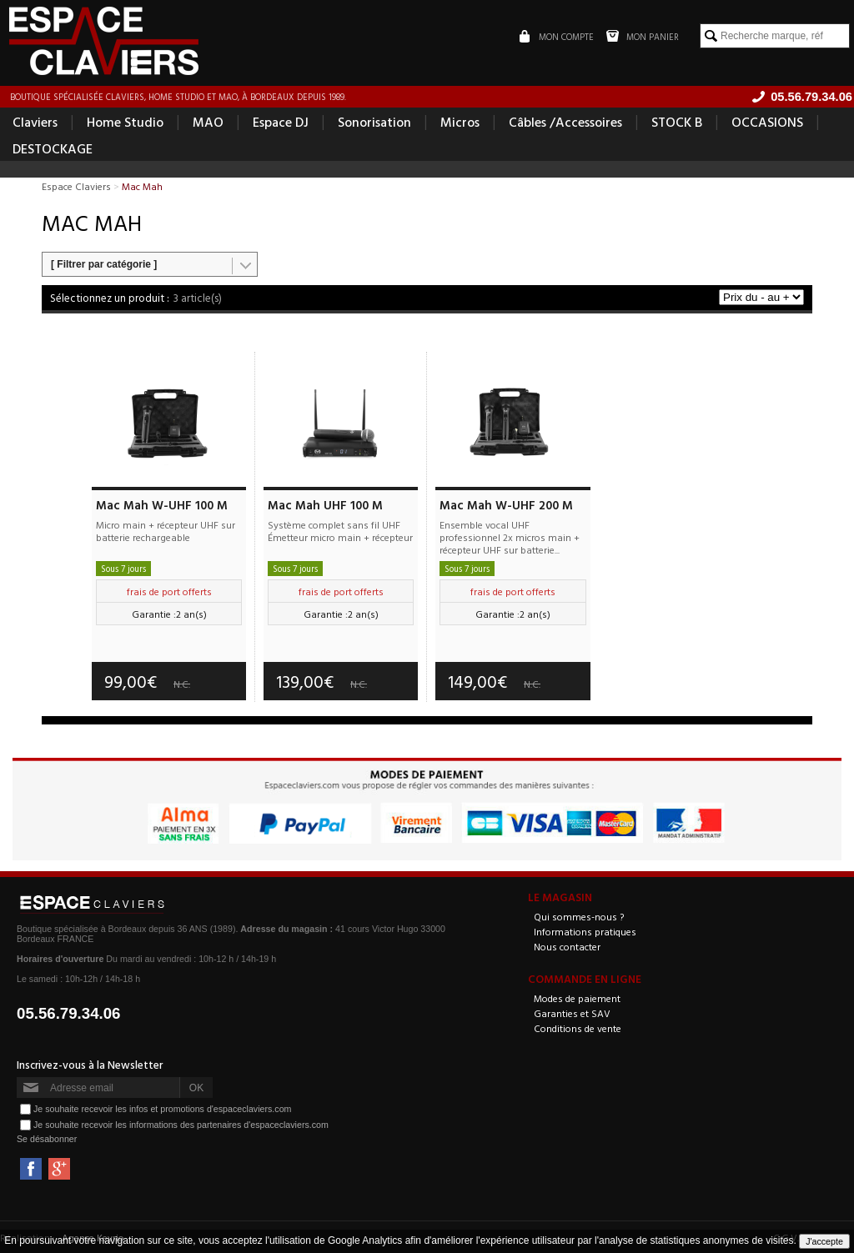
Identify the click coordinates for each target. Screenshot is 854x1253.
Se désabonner (47, 1139)
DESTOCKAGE (53, 148)
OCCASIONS (767, 122)
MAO (208, 122)
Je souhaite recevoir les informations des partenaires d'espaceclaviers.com (181, 1125)
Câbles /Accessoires (565, 122)
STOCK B (676, 122)
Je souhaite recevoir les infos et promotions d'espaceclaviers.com (162, 1109)
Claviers (35, 122)
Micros (460, 122)
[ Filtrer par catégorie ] (104, 264)
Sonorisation (374, 122)
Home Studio (125, 122)
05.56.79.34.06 (69, 1013)
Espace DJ (281, 122)
